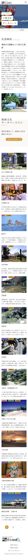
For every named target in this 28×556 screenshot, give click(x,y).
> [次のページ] (21, 527)
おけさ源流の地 (6, 172)
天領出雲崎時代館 (7, 480)
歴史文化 (4, 153)
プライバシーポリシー (14, 550)
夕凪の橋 (4, 450)
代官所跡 (4, 264)
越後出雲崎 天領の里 (9, 511)
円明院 (3, 357)
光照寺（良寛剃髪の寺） (10, 388)
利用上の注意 (14, 547)
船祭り (3, 234)
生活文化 (4, 400)
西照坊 (3, 326)
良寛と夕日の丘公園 (8, 419)
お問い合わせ (14, 545)
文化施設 (11, 400)
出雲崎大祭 (5, 203)
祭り (3, 184)
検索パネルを (14, 139)
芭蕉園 (3, 295)
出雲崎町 (11, 153)
